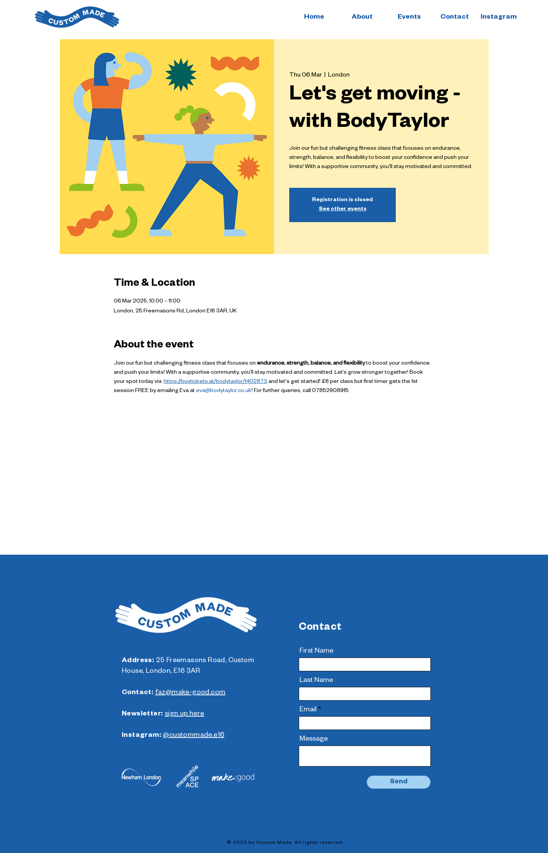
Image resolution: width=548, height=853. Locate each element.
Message (313, 739)
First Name (316, 651)
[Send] (398, 782)
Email (308, 710)
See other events (342, 209)
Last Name (316, 681)
